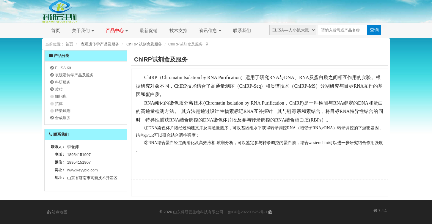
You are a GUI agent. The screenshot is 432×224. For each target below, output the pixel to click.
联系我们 (242, 30)
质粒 (59, 89)
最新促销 (149, 30)
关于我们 (83, 30)
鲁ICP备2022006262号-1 (247, 212)
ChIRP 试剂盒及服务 (144, 44)
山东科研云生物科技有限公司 (198, 212)
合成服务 (62, 118)
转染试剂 (62, 110)
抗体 (59, 103)
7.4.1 (380, 211)
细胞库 (61, 96)
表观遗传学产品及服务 (100, 44)
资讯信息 (210, 30)
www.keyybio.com (82, 170)
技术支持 (178, 30)
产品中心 (117, 30)
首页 (55, 30)
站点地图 (57, 212)
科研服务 (62, 82)
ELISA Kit (63, 68)
